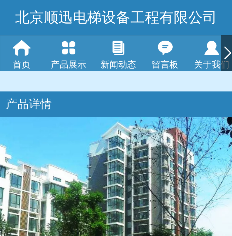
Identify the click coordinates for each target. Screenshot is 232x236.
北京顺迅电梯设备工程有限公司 (116, 17)
